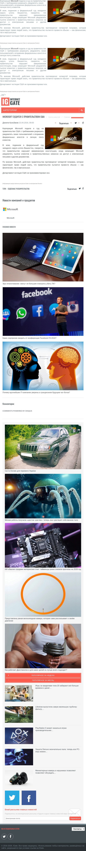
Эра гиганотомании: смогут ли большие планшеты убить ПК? (29, 284)
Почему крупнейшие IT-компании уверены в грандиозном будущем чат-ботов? (36, 392)
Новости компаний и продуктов (19, 200)
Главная (67, 117)
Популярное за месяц (43, 680)
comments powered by (17, 411)
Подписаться (75, 818)
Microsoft (14, 1)
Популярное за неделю (43, 675)
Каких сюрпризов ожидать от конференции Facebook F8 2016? (29, 338)
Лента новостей (54, 117)
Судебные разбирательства (19, 188)
